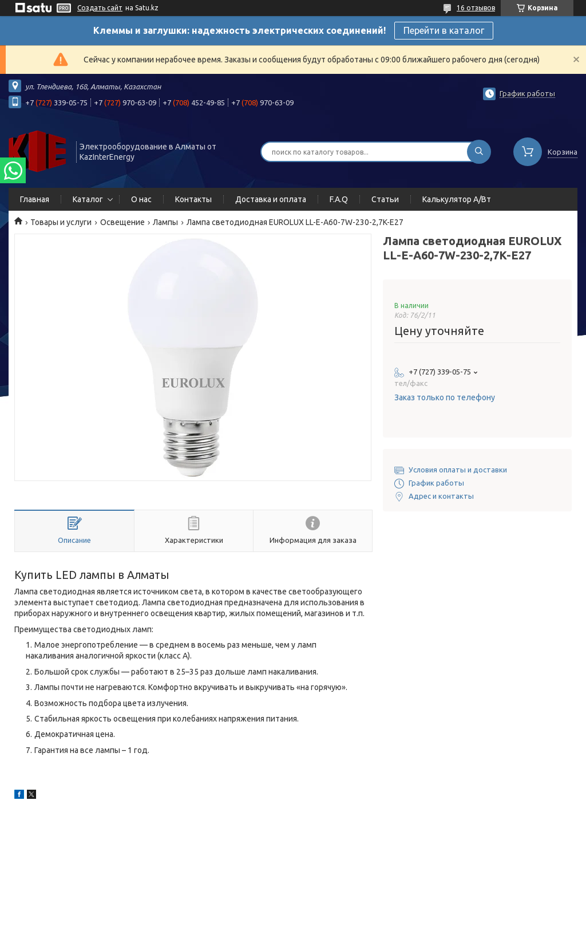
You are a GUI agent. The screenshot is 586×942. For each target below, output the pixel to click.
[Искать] (479, 152)
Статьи (385, 199)
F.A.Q (339, 199)
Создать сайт (99, 7)
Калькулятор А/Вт (456, 199)
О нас (141, 199)
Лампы (165, 222)
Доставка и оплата (270, 199)
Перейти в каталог (443, 30)
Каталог (88, 199)
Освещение (122, 222)
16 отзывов (476, 7)
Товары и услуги (61, 222)
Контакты (193, 199)
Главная (34, 199)
